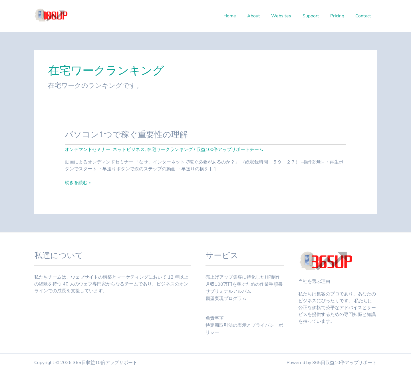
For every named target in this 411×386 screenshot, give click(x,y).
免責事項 (215, 317)
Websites (289, 16)
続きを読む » (78, 182)
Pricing (340, 16)
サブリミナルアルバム (228, 291)
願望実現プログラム (226, 298)
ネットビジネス (129, 149)
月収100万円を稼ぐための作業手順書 (244, 284)
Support (316, 16)
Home (241, 16)
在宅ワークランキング (170, 149)
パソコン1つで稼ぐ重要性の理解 (128, 134)
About (263, 16)
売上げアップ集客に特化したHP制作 (243, 277)
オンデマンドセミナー (87, 149)
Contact (364, 16)
